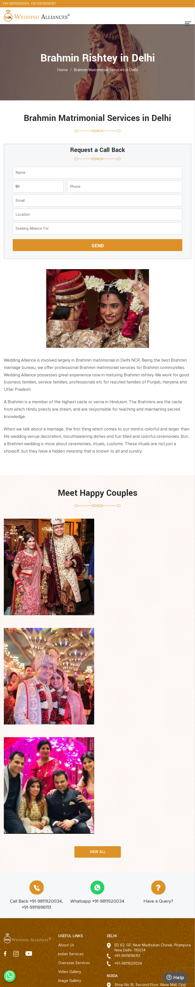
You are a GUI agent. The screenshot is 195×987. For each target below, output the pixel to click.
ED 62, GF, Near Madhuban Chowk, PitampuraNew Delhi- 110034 (153, 838)
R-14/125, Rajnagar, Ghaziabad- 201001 (147, 946)
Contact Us (67, 907)
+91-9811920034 (16, 3)
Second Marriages (73, 889)
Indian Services (71, 845)
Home (62, 69)
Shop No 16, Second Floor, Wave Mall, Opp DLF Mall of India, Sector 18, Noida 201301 (150, 880)
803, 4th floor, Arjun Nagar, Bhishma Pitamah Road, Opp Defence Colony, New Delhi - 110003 (144, 920)
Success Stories (72, 898)
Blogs (63, 925)
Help (175, 977)
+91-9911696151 (43, 3)
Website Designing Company (138, 979)
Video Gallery (69, 862)
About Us (66, 836)
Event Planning (70, 880)
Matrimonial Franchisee (77, 916)
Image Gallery (69, 871)
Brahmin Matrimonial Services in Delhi (106, 69)
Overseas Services (74, 854)
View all (98, 743)
